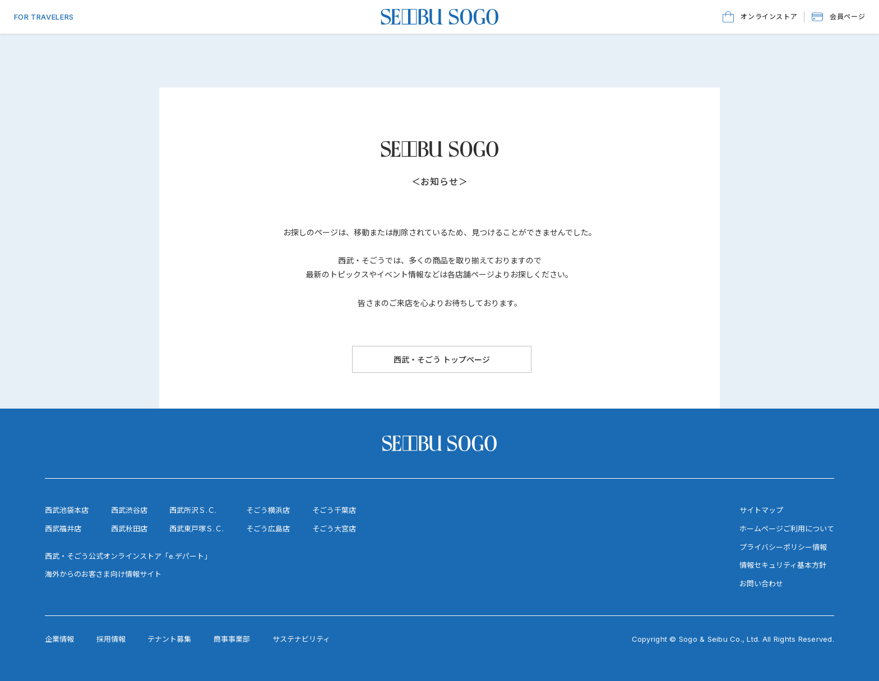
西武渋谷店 (129, 510)
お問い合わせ (761, 583)
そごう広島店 (268, 528)
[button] (838, 17)
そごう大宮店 (334, 528)
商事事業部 (232, 638)
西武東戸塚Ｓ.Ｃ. (196, 528)
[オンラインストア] (760, 17)
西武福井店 (63, 528)
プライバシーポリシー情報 (783, 547)
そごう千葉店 (334, 510)
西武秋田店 (129, 528)
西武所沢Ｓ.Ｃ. (192, 510)
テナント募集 (169, 638)
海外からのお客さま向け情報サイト (103, 573)
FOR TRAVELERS (44, 16)
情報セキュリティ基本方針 (782, 564)
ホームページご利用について (786, 528)
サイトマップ (761, 510)
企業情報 (59, 638)
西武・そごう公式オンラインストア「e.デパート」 (128, 556)
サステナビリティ (301, 638)
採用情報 (111, 638)
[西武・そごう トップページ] (441, 359)
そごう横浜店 (268, 510)
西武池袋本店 (67, 510)
